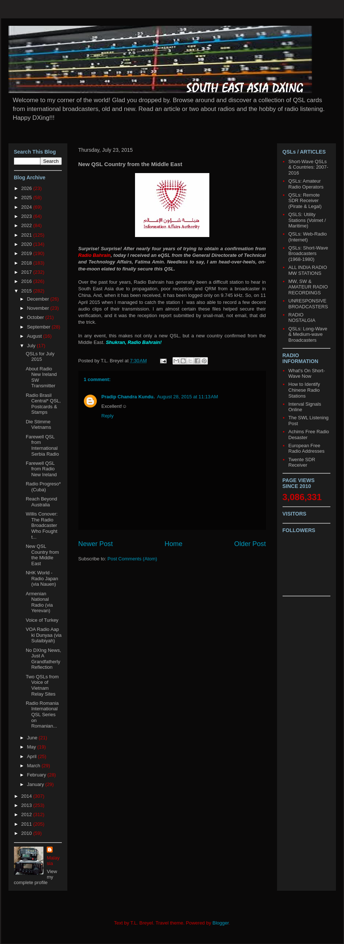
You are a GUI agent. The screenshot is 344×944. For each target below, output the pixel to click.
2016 (27, 281)
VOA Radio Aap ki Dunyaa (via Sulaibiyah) (43, 635)
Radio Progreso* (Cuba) (43, 486)
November (38, 308)
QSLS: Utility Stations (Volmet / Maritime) (307, 220)
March (34, 765)
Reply (108, 416)
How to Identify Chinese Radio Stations (304, 389)
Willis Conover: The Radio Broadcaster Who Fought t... (42, 525)
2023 (27, 216)
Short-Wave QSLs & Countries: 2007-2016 (308, 167)
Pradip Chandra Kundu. (128, 396)
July (32, 345)
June (33, 737)
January (36, 784)
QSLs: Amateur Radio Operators (305, 184)
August (35, 336)
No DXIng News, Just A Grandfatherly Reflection (43, 658)
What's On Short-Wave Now (306, 373)
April (32, 756)
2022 (27, 225)
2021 (27, 235)
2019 (27, 253)
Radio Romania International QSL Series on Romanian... (42, 714)
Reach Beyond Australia (41, 501)
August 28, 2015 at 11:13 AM (187, 396)
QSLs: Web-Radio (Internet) (307, 237)
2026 (27, 188)
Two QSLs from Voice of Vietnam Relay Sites (42, 685)
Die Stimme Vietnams (38, 424)
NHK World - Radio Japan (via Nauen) (42, 578)
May (32, 747)
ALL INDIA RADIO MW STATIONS (307, 270)
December (38, 299)
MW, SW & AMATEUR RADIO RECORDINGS (308, 287)
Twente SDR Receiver (301, 462)
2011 (27, 824)
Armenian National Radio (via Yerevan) (39, 602)
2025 (27, 197)
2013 (27, 805)
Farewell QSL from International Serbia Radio (42, 445)
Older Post (250, 544)
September (39, 327)
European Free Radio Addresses (306, 448)
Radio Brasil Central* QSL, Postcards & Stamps (43, 403)
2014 (27, 796)
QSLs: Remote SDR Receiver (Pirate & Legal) (305, 200)
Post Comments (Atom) (132, 558)
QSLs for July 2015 (40, 356)
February (37, 775)
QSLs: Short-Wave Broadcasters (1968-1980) (308, 253)
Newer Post (95, 544)
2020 (27, 244)
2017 (27, 272)
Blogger (221, 923)
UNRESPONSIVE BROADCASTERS (308, 303)
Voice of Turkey (42, 620)
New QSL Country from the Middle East (42, 554)
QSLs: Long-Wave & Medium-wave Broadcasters (307, 334)
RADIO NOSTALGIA (301, 317)
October (36, 317)
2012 (27, 814)
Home (173, 544)
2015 (27, 291)
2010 (27, 833)
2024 (27, 207)
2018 (27, 263)
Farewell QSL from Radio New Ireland (41, 468)
